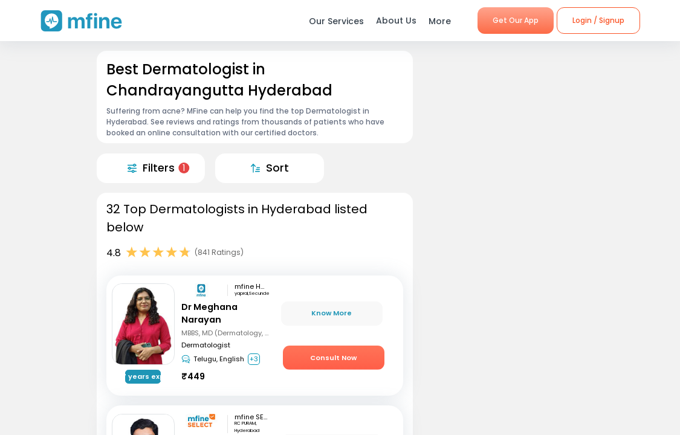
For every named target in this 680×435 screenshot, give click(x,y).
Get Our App (516, 20)
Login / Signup (598, 20)
